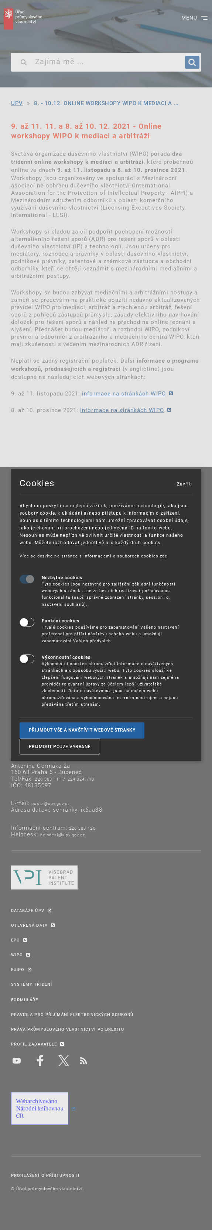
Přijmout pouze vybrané (60, 746)
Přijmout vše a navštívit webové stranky (82, 730)
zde (163, 556)
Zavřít (183, 484)
